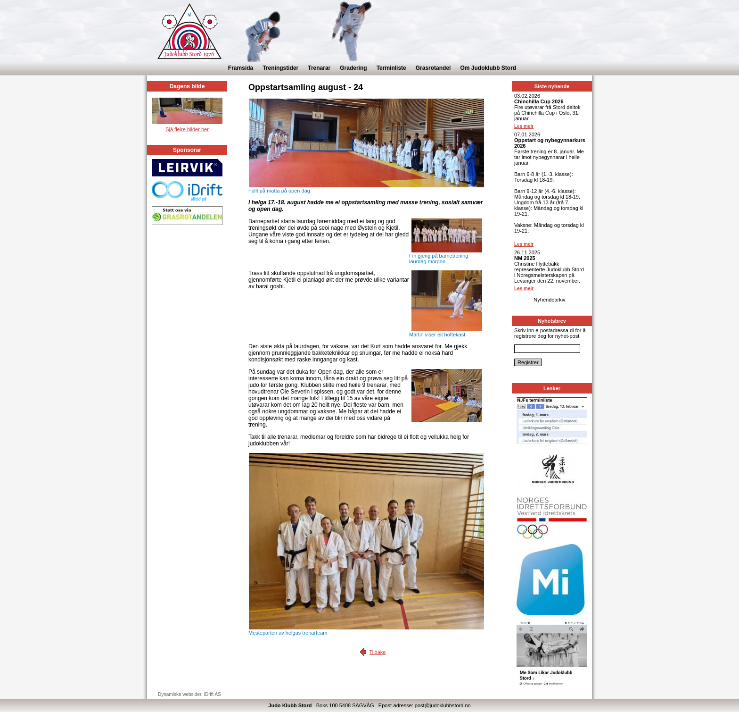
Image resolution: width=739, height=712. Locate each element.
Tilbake (377, 652)
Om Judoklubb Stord (488, 68)
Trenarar (319, 68)
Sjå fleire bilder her (187, 129)
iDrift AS (212, 694)
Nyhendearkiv (549, 299)
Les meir (524, 126)
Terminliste (391, 68)
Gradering (353, 68)
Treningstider (280, 68)
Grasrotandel (433, 68)
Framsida (240, 68)
